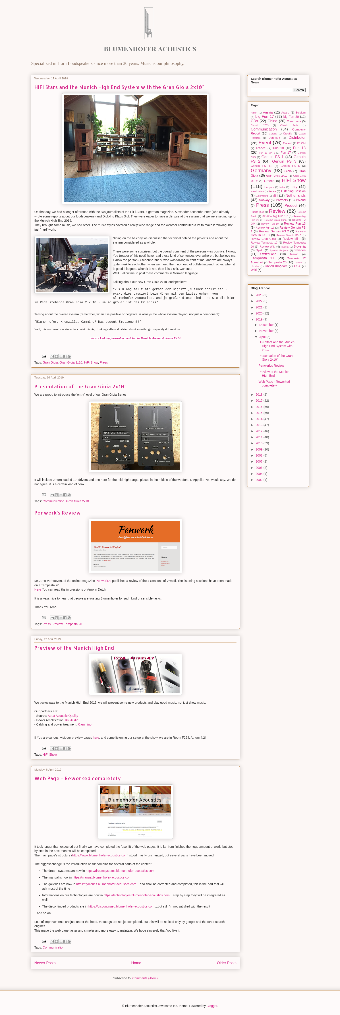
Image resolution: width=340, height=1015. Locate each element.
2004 (259, 473)
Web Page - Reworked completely (77, 778)
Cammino (84, 724)
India (282, 187)
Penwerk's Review (57, 512)
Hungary (269, 187)
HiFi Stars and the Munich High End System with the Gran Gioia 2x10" (119, 87)
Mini (275, 195)
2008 (259, 455)
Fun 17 (286, 152)
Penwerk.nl (103, 581)
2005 (259, 467)
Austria (268, 112)
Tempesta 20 (73, 624)
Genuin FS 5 (290, 165)
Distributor (297, 137)
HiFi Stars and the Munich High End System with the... (276, 345)
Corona (273, 133)
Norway (264, 200)
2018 (259, 394)
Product (290, 205)
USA (297, 266)
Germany (261, 170)
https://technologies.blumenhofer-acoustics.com (137, 895)
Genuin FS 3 (284, 161)
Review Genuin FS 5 (288, 235)
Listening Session (293, 191)
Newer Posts (45, 963)
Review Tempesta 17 (264, 242)
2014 (259, 419)
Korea (272, 191)
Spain (259, 250)
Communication (53, 501)
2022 (259, 301)
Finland (287, 143)
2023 (259, 295)
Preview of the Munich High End (74, 648)
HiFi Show (91, 362)
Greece (269, 181)
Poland (301, 200)
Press (104, 362)
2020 (259, 313)
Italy (293, 187)
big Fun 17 (264, 116)
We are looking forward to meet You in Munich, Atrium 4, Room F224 (135, 338)
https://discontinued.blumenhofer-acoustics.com (121, 906)
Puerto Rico (257, 212)
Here (37, 589)
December (266, 325)
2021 (259, 307)
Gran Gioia (50, 362)
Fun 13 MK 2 (267, 152)
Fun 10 (278, 148)
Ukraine (255, 266)
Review (57, 624)
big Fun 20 (291, 116)
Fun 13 (299, 148)
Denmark (274, 137)
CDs (254, 121)
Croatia (287, 133)
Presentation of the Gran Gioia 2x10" (80, 386)
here (96, 737)
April (262, 337)
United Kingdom (276, 266)
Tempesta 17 (262, 258)
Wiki (254, 270)
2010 (259, 443)
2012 (259, 431)
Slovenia (300, 246)
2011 (259, 437)
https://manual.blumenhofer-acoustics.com (102, 877)
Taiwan (294, 254)
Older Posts (226, 963)
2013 (259, 425)
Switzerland (268, 254)
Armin (254, 112)
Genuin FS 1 (272, 157)
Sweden (300, 250)
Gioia (288, 171)
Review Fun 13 (295, 223)
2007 (259, 461)
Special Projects (279, 250)
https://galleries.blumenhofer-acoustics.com (106, 884)
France (261, 148)
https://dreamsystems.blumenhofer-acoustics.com (120, 870)
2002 (259, 480)
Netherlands (296, 195)
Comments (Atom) (145, 978)
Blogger (212, 1006)
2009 (259, 449)
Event (265, 142)
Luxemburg (261, 195)
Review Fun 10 (270, 223)
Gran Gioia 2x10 (71, 362)
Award (285, 112)
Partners (282, 200)
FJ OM (301, 143)
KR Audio (71, 720)
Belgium (301, 112)
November (266, 331)
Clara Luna (294, 121)
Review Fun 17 (264, 227)
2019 (259, 319)
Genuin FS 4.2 (261, 165)
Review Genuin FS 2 (274, 231)
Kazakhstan (257, 191)
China (272, 121)
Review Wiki (267, 246)
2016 (259, 407)
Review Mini (291, 238)
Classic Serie (289, 125)
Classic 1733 (260, 125)
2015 (259, 413)
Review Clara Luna (276, 220)
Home (136, 963)
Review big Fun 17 (275, 216)
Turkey (298, 262)
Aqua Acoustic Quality (63, 715)
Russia (284, 246)
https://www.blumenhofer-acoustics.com (99, 855)
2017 (259, 400)
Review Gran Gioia (263, 238)
